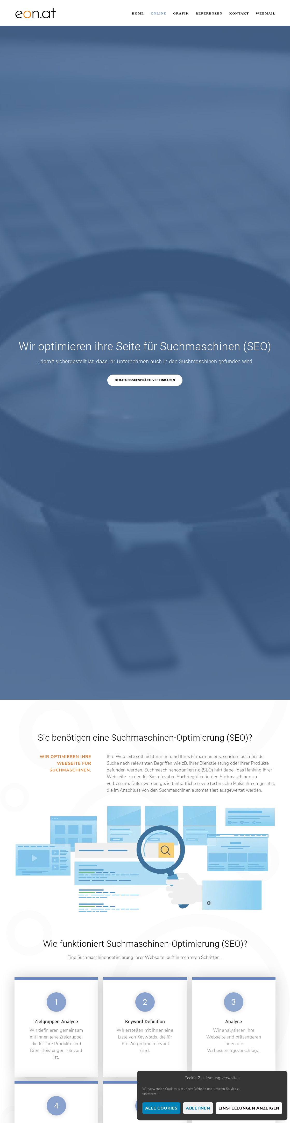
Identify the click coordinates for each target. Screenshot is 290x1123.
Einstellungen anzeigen (248, 1108)
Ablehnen (198, 1108)
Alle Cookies (161, 1108)
